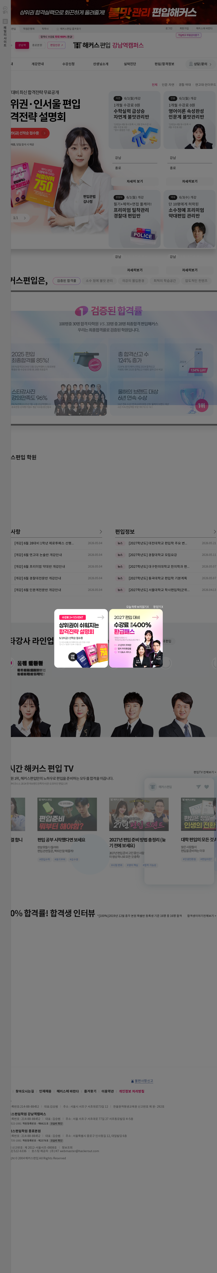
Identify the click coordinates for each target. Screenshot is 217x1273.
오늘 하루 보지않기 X (137, 607)
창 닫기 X (158, 607)
